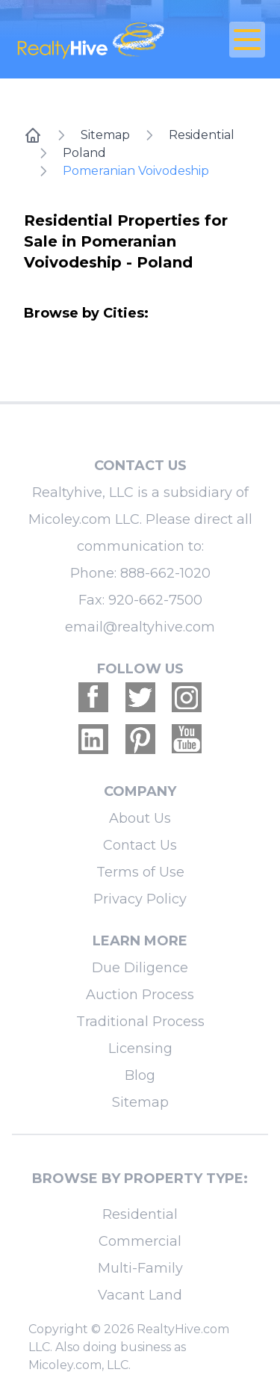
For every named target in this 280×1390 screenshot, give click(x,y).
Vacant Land (140, 1295)
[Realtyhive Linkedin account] (93, 739)
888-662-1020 (165, 573)
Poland (84, 153)
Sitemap (105, 135)
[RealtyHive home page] (98, 39)
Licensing (140, 1048)
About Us (140, 818)
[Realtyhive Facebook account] (93, 697)
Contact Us (140, 845)
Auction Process (140, 994)
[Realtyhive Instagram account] (187, 697)
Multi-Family (140, 1268)
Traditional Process (140, 1021)
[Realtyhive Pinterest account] (140, 739)
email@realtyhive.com (140, 627)
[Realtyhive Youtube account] (187, 739)
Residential (201, 135)
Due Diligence (140, 968)
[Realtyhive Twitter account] (140, 697)
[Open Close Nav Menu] (247, 40)
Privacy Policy (140, 899)
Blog (140, 1075)
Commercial (140, 1241)
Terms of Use (140, 872)
